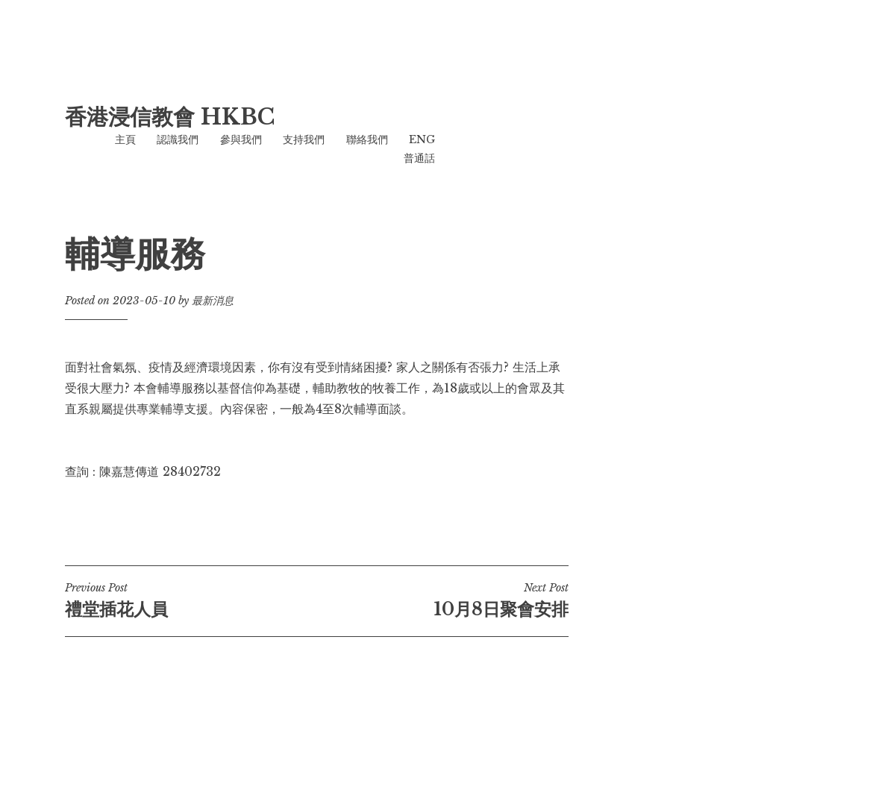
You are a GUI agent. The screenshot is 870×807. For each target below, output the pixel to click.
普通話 (419, 158)
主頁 (125, 139)
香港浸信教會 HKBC (170, 117)
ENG (422, 139)
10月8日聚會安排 (442, 600)
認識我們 (177, 139)
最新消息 (213, 300)
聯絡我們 (367, 139)
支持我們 (304, 139)
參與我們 (241, 139)
